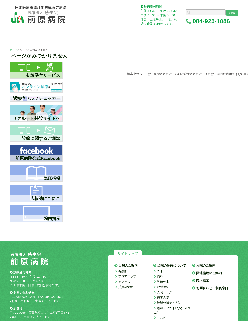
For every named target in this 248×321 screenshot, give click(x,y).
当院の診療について (171, 265)
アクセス (124, 281)
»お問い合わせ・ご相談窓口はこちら (35, 301)
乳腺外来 (163, 281)
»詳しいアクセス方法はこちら (30, 317)
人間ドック (164, 292)
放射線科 (163, 287)
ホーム (14, 49)
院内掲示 (202, 280)
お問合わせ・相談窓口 (212, 288)
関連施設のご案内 (209, 273)
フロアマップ (127, 276)
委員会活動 (125, 287)
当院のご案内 (128, 265)
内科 (160, 276)
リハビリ (163, 317)
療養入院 (163, 297)
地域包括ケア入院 (169, 302)
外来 (160, 271)
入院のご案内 (205, 265)
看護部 (122, 271)
